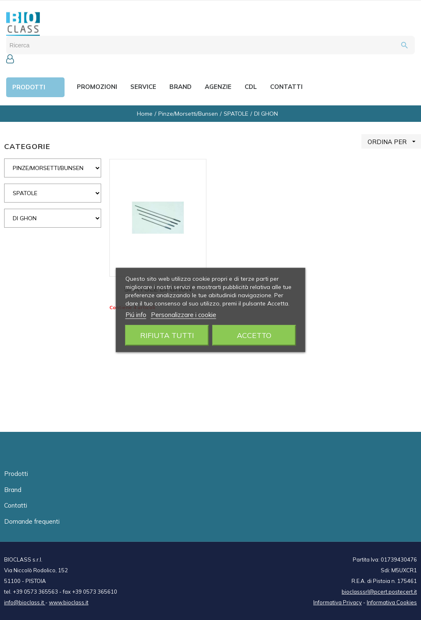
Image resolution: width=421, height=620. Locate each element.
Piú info (135, 315)
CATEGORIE (27, 146)
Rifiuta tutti (167, 335)
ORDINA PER (394, 141)
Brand (12, 490)
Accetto (254, 335)
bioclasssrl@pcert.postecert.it (379, 591)
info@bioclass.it (24, 602)
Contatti (15, 505)
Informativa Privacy (337, 602)
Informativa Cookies (392, 602)
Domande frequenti (32, 521)
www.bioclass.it (68, 602)
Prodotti (16, 474)
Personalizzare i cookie (183, 315)
